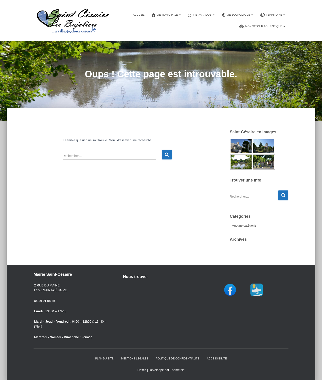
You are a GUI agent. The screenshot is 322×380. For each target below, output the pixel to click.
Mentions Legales (134, 358)
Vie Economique (237, 15)
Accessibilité (217, 358)
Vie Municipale (166, 15)
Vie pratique (200, 15)
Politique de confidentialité (177, 358)
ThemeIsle (177, 370)
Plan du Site (104, 358)
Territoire (272, 15)
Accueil (138, 14)
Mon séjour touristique (262, 26)
